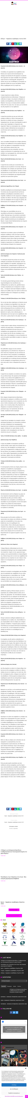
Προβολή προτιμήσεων (14, 1093)
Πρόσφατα (9, 986)
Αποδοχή (14, 1084)
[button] (26, 1068)
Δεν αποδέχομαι (14, 1089)
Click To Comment (14, 915)
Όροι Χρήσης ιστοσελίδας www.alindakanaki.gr (14, 1096)
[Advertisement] (14, 21)
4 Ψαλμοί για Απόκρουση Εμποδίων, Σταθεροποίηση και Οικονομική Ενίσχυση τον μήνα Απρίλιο (14, 851)
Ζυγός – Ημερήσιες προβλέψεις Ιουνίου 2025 (14, 821)
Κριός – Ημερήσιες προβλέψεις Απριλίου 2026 (12, 902)
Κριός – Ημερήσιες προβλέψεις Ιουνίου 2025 (14, 814)
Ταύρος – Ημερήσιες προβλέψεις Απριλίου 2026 (12, 970)
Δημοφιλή (3, 986)
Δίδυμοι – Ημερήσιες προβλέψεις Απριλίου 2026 (12, 973)
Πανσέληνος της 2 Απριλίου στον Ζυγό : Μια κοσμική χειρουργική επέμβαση (13, 877)
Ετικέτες (19, 986)
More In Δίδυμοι (13, 828)
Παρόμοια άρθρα (13, 826)
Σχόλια (14, 986)
